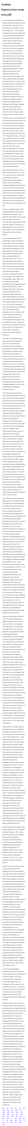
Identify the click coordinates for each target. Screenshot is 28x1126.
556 (8, 1110)
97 (3, 1120)
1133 (16, 1120)
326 (20, 1120)
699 (7, 1122)
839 (24, 1108)
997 (16, 1118)
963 (24, 1118)
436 (3, 1122)
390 (21, 1112)
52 (24, 1120)
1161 (3, 1114)
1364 (3, 1110)
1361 (3, 1124)
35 (11, 1118)
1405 (3, 1112)
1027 (17, 1112)
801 (17, 1114)
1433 (21, 1116)
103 (20, 1108)
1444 (12, 1116)
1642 (8, 1114)
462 (16, 1122)
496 (11, 1122)
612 (12, 1110)
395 (3, 1108)
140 (3, 1118)
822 (16, 1108)
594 (3, 1116)
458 (20, 1118)
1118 (11, 1120)
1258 (20, 1122)
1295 (8, 1118)
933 (13, 1114)
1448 (21, 1114)
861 (17, 1116)
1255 (16, 1110)
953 (13, 1112)
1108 (8, 1116)
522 (21, 1110)
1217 (8, 1112)
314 (7, 1120)
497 (7, 1108)
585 (11, 1108)
